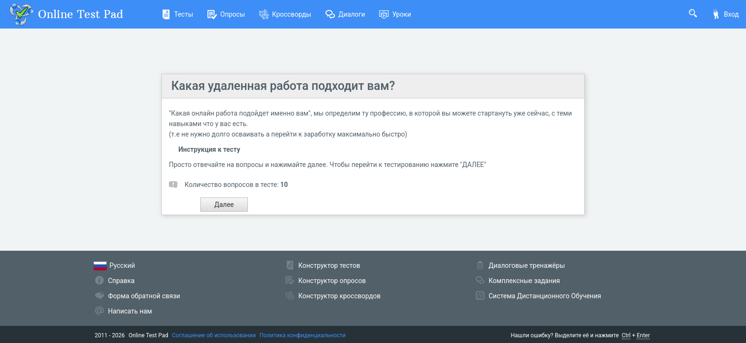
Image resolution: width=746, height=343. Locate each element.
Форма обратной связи (144, 296)
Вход (725, 14)
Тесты (177, 14)
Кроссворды (285, 14)
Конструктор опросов (332, 280)
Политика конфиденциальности (303, 335)
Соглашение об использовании (214, 335)
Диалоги (345, 14)
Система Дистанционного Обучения (545, 296)
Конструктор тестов (329, 265)
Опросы (226, 14)
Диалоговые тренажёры (527, 265)
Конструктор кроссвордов (339, 296)
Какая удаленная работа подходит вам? (283, 86)
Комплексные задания (524, 280)
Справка (121, 280)
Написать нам (130, 311)
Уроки (395, 14)
